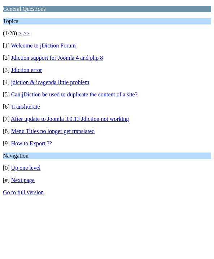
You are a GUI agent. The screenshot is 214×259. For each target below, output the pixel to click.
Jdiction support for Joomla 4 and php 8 (57, 58)
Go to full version (23, 192)
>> (26, 33)
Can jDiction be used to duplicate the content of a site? (74, 94)
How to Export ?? (31, 143)
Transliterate (25, 107)
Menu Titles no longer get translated (53, 131)
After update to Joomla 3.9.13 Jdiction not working (70, 119)
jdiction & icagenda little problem (50, 82)
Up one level (26, 168)
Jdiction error (26, 70)
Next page (23, 180)
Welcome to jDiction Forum (43, 45)
